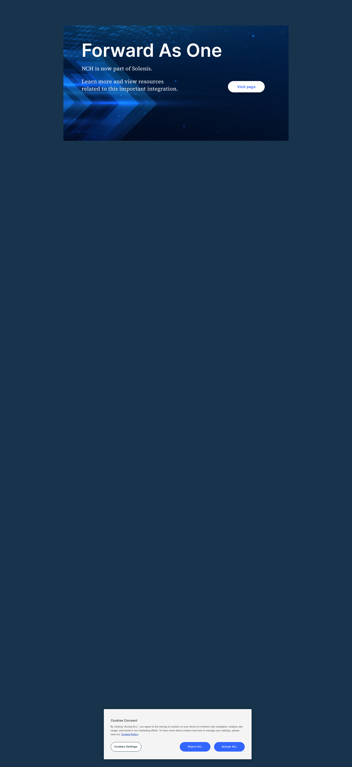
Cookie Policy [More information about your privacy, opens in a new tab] (129, 734)
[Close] (282, 32)
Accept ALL (229, 746)
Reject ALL (195, 746)
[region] (178, 734)
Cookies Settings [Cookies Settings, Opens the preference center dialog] (125, 746)
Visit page (246, 86)
